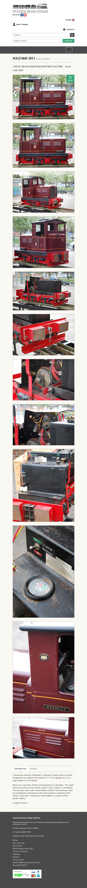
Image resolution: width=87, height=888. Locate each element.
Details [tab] (33, 768)
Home (15, 840)
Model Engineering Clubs (23, 848)
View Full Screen (70, 78)
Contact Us (70, 29)
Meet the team (19, 843)
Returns (16, 857)
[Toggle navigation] (69, 49)
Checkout (68, 41)
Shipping (16, 854)
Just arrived (17, 845)
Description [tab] (20, 768)
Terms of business (20, 851)
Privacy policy (18, 859)
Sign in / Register (22, 24)
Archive (46, 59)
